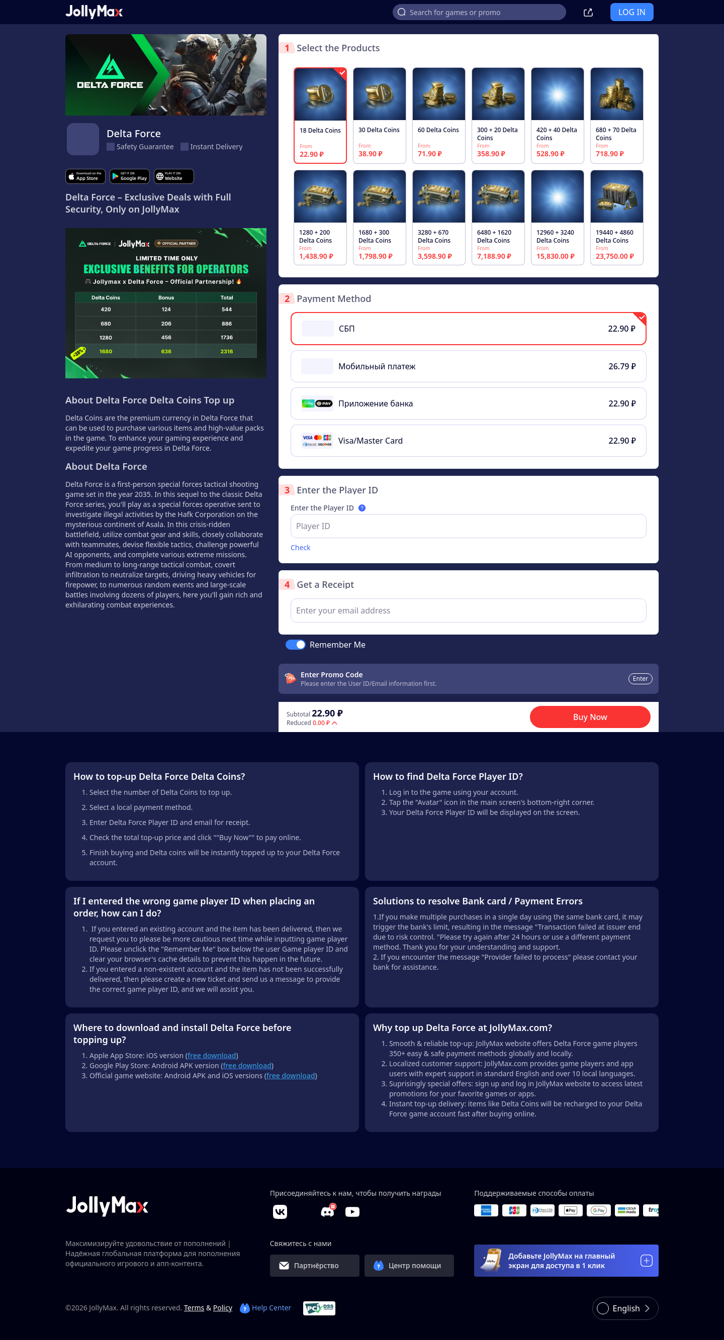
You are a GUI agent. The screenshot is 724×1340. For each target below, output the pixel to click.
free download (290, 1075)
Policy (222, 1307)
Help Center (265, 1307)
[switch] (296, 645)
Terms (194, 1307)
